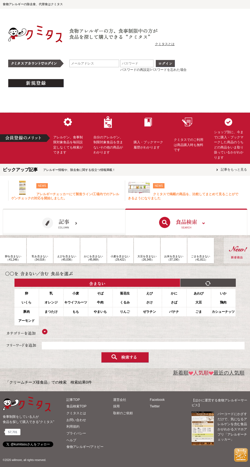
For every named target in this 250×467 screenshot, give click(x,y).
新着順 (181, 373)
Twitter (155, 406)
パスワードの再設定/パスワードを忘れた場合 (153, 70)
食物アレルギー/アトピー (84, 447)
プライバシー (76, 433)
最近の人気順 (227, 373)
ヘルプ (71, 440)
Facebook (157, 400)
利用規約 (73, 426)
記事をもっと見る (234, 169)
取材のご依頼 (123, 413)
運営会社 (119, 400)
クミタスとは (165, 44)
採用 (116, 406)
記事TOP (73, 400)
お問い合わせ (76, 420)
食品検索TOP (76, 406)
